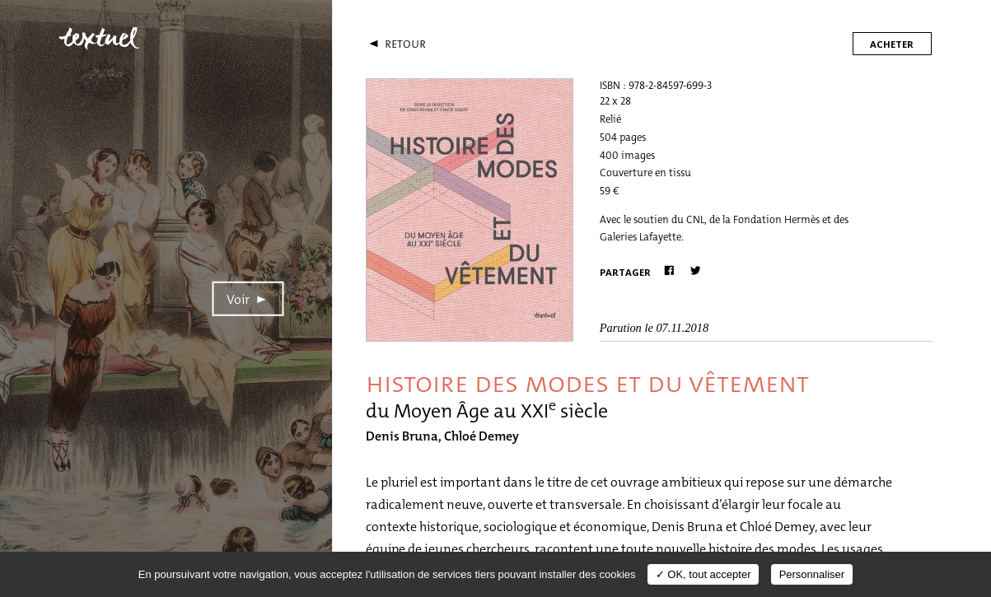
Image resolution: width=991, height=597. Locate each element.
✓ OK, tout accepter (703, 574)
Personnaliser (812, 574)
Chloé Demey (481, 436)
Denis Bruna (402, 436)
